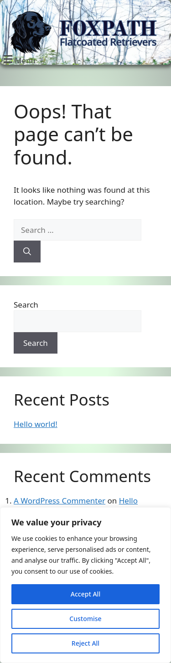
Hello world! (35, 424)
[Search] (27, 251)
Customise (85, 618)
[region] (85, 585)
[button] (18, 59)
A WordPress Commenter (59, 500)
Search (26, 304)
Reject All (85, 643)
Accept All (85, 594)
